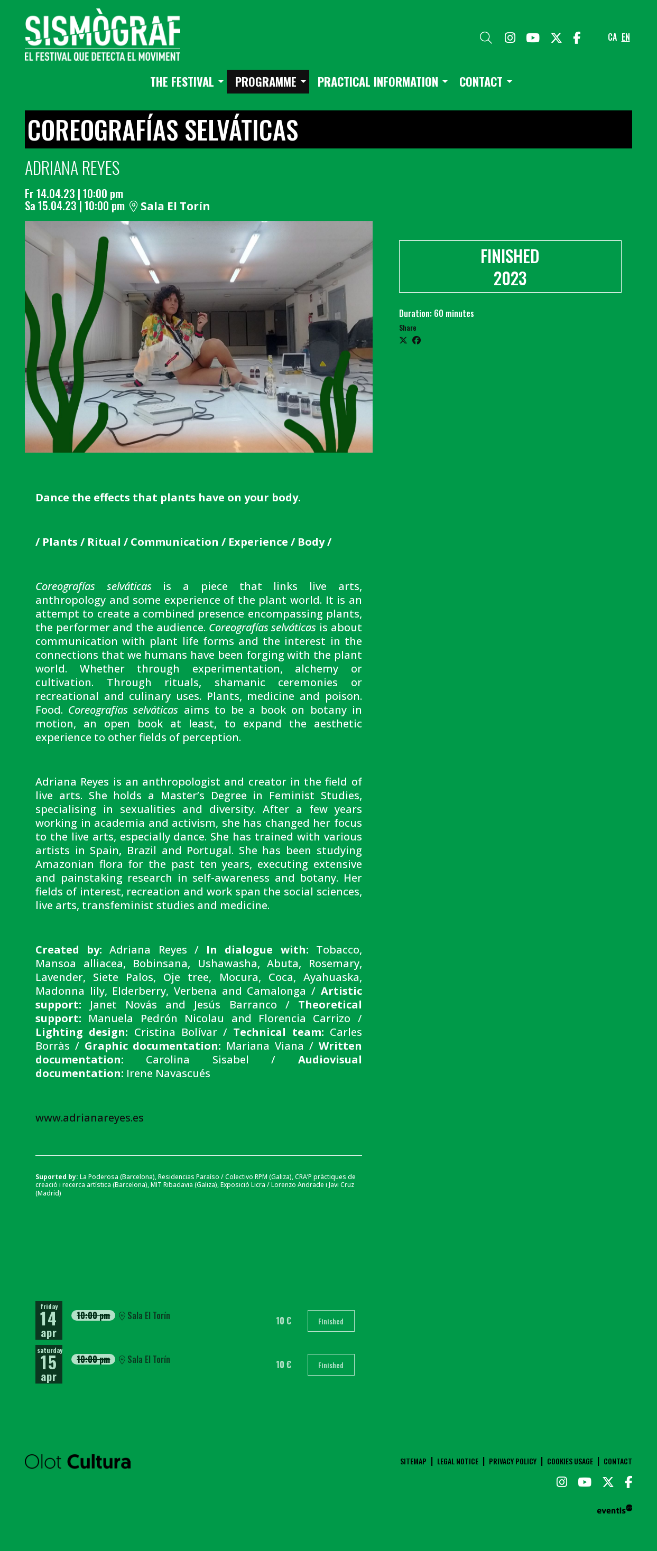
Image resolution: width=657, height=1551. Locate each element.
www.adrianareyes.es (89, 1117)
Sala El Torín (169, 206)
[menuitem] (510, 37)
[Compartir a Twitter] (403, 339)
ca (612, 37)
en (626, 37)
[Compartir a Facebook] (416, 339)
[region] (199, 337)
